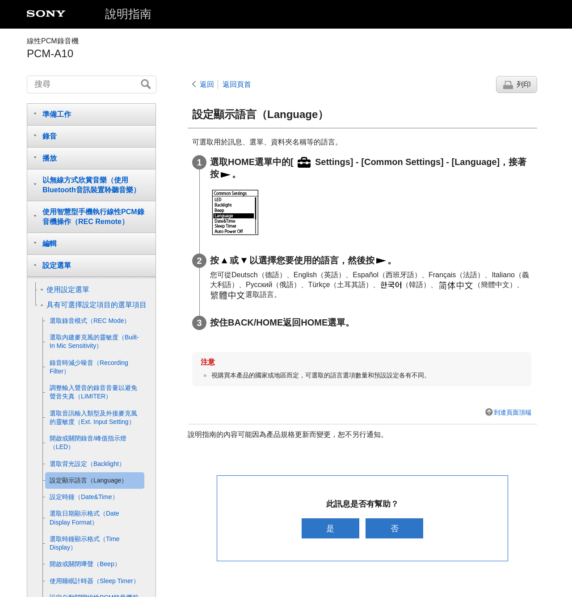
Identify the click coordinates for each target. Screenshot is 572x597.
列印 (524, 84)
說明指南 (128, 14)
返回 (207, 84)
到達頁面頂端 (512, 412)
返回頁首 (237, 84)
